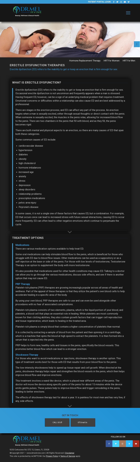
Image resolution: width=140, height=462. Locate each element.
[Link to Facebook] (113, 2)
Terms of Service (67, 456)
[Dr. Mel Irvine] (28, 15)
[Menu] (127, 13)
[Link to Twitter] (117, 2)
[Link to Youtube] (125, 2)
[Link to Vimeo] (128, 2)
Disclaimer (69, 453)
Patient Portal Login (99, 2)
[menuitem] (127, 13)
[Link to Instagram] (121, 2)
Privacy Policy (52, 456)
